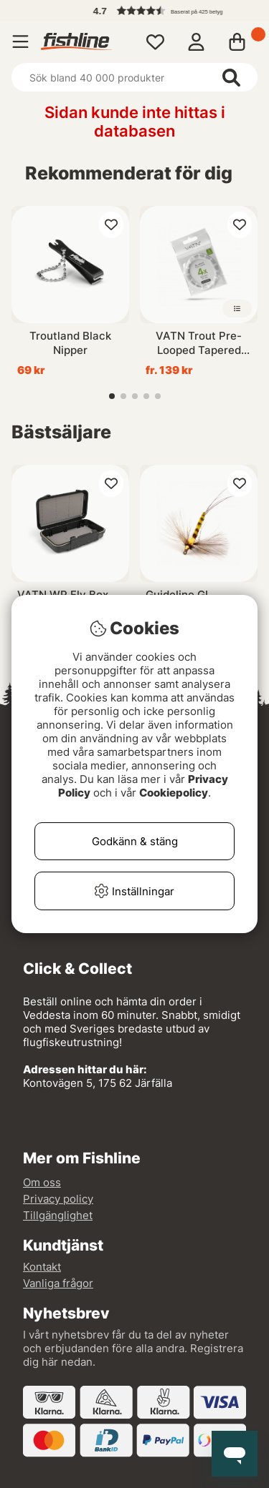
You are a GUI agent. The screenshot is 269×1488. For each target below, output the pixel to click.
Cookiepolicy (173, 792)
